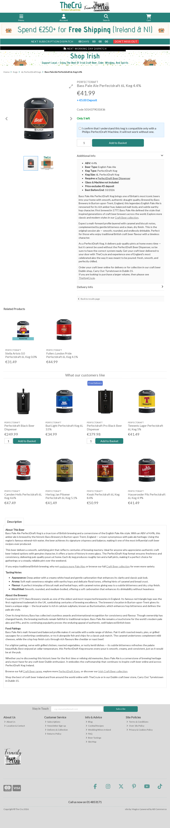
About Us (10, 721)
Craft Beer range (32, 671)
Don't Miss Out (126, 41)
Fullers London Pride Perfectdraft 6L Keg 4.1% (62, 355)
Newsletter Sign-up (55, 725)
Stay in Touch (40, 708)
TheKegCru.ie (87, 278)
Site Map (91, 741)
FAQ (89, 733)
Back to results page (90, 298)
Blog (89, 721)
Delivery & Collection (56, 729)
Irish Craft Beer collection (112, 671)
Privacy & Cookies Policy (140, 729)
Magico (135, 809)
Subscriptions (53, 721)
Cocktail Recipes (95, 725)
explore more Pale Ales (72, 566)
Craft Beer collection (126, 217)
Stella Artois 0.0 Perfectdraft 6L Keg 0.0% (21, 355)
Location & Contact (14, 725)
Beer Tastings (93, 737)
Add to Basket (118, 142)
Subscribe (120, 708)
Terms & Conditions (137, 721)
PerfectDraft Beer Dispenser (114, 178)
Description (14, 521)
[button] (71, 86)
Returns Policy (53, 733)
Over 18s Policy (135, 725)
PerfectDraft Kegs (69, 671)
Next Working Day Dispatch (85, 48)
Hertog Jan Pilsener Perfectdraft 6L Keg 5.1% (61, 496)
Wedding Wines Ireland (98, 729)
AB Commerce (159, 809)
